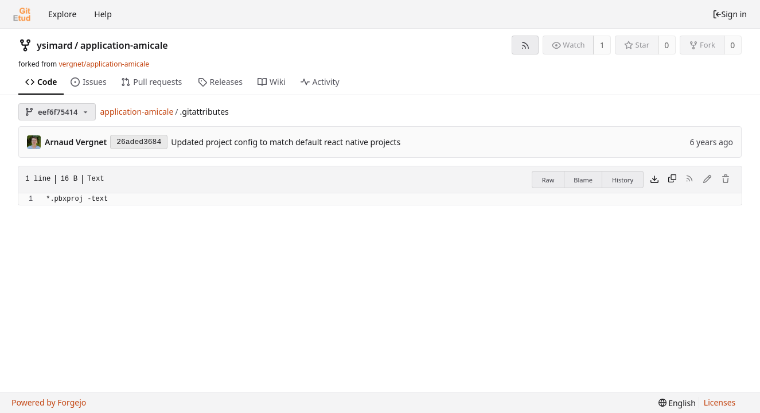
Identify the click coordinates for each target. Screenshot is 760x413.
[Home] (22, 14)
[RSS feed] (525, 45)
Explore (62, 14)
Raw (548, 180)
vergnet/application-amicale (104, 64)
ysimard (55, 45)
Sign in (729, 14)
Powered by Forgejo (48, 402)
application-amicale (124, 45)
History (622, 180)
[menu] (677, 403)
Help (103, 14)
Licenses (720, 402)
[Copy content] (672, 179)
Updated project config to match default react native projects (285, 142)
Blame (583, 180)
